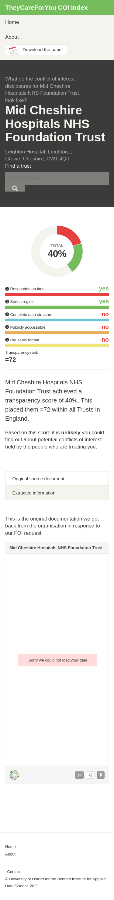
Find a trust (18, 166)
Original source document (38, 478)
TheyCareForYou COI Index (46, 7)
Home (12, 22)
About (12, 37)
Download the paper (43, 49)
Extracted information (34, 492)
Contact (14, 871)
